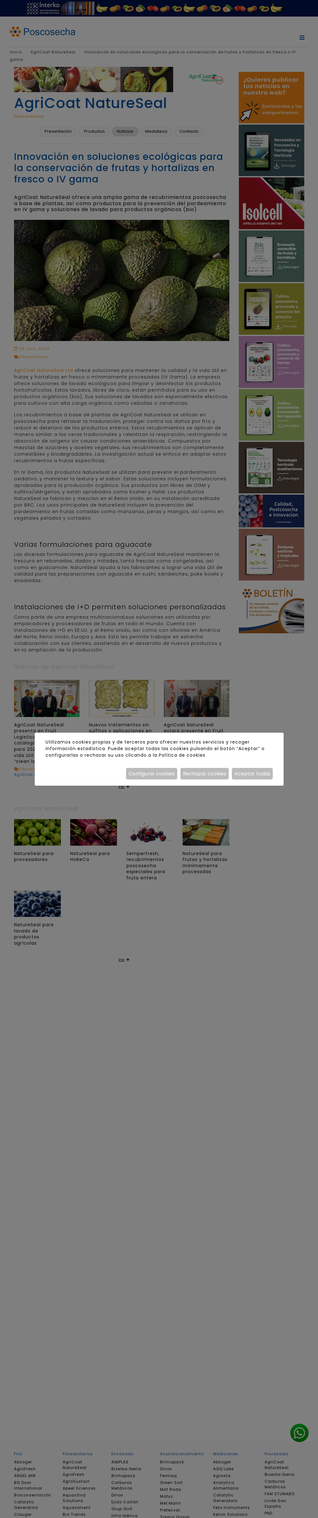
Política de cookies (182, 755)
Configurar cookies (152, 773)
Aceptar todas (252, 773)
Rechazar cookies (204, 773)
